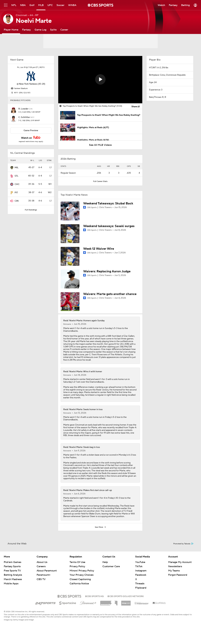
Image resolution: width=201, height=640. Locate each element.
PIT (16, 192)
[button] (100, 79)
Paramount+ (43, 574)
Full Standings (31, 210)
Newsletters (175, 566)
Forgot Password (177, 574)
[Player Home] (11, 29)
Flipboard (140, 587)
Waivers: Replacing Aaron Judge (106, 271)
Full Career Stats (100, 181)
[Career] (64, 29)
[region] (100, 79)
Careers (41, 566)
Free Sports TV (12, 570)
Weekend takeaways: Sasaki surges (108, 226)
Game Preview (31, 130)
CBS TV (41, 579)
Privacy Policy (77, 566)
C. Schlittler (24, 117)
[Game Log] (40, 29)
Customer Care (111, 566)
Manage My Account (180, 562)
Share (134, 106)
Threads (139, 583)
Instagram (141, 570)
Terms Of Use (77, 562)
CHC (17, 184)
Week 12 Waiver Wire (98, 249)
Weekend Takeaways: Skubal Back (108, 203)
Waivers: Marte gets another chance (109, 294)
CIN (17, 201)
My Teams (174, 570)
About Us (42, 562)
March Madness (13, 579)
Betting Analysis (13, 574)
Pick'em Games (12, 562)
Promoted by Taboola (183, 544)
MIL (17, 167)
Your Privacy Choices (81, 574)
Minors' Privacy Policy (82, 570)
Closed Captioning (80, 579)
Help (105, 562)
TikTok (138, 566)
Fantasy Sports (12, 566)
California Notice (79, 583)
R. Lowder (23, 108)
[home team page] (31, 76)
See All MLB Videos (100, 145)
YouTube (140, 562)
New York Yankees (28, 84)
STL (16, 176)
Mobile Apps (11, 583)
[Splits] (53, 29)
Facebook (140, 574)
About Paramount (47, 570)
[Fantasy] (26, 29)
